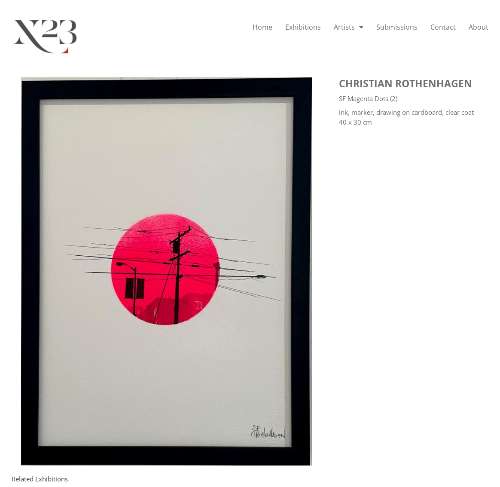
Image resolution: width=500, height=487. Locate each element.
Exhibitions (303, 27)
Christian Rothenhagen (405, 83)
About (478, 27)
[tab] (40, 479)
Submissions (397, 27)
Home (262, 27)
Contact (443, 27)
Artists (348, 27)
